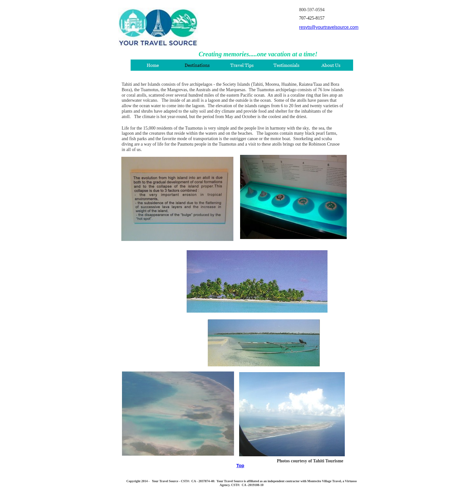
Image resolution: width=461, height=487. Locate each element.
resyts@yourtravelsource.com (328, 27)
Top (240, 465)
